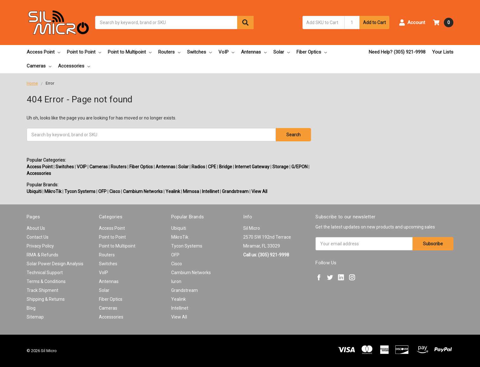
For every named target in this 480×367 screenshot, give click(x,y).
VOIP (82, 166)
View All (259, 191)
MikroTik (53, 191)
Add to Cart (374, 22)
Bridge (225, 166)
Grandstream (235, 191)
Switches (199, 52)
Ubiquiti (34, 191)
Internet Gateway (252, 166)
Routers (169, 52)
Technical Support (45, 272)
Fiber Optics (311, 52)
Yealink (172, 191)
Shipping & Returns (46, 299)
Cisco (114, 191)
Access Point (43, 52)
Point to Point (84, 52)
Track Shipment (42, 290)
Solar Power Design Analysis (55, 263)
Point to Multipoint (130, 52)
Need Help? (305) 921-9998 (397, 52)
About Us (36, 228)
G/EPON (299, 166)
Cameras (39, 66)
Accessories (74, 66)
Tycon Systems (79, 191)
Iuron (176, 281)
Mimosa (191, 191)
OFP (102, 191)
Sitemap (35, 316)
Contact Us (38, 237)
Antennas (254, 52)
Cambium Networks (143, 191)
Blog (31, 308)
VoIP (226, 52)
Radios (198, 166)
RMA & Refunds (42, 254)
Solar (281, 52)
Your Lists (442, 52)
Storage (280, 166)
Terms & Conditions (46, 281)
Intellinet (210, 191)
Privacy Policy (40, 245)
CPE (212, 166)
